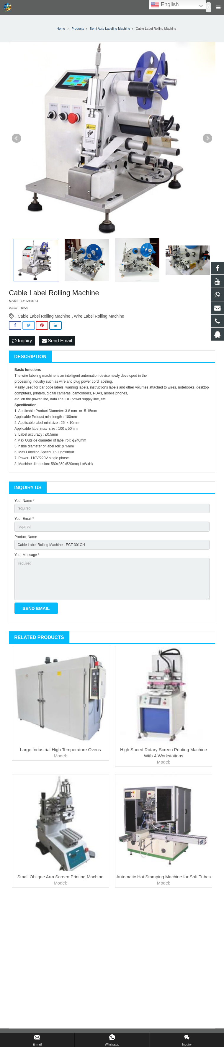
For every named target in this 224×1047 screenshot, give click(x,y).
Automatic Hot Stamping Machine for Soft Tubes (163, 876)
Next (207, 138)
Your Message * (26, 555)
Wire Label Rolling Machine (99, 316)
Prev (16, 138)
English (165, 4)
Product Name (25, 537)
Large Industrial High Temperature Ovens (60, 749)
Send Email (57, 340)
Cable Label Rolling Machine (44, 316)
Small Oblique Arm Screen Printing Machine (60, 876)
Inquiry (22, 340)
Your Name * (24, 501)
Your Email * (24, 519)
